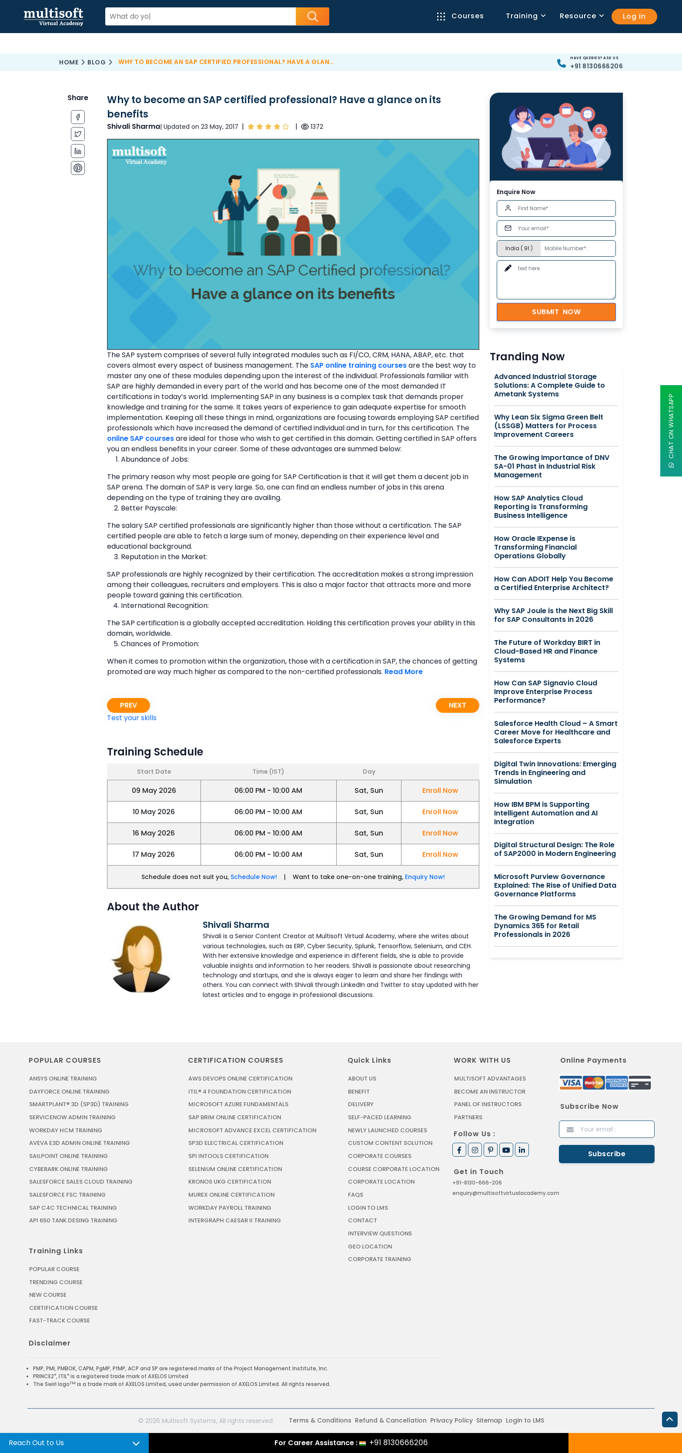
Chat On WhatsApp (671, 431)
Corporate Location (381, 1181)
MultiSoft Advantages (490, 1078)
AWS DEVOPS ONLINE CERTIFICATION (240, 1078)
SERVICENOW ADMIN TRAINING (73, 1117)
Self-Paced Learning (380, 1117)
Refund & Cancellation (391, 1419)
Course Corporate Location (394, 1168)
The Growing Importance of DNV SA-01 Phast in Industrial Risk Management (551, 466)
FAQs (355, 1194)
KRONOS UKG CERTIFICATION (230, 1181)
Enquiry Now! (425, 876)
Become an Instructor (490, 1091)
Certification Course (63, 1307)
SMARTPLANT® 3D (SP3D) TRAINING (79, 1104)
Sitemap (489, 1419)
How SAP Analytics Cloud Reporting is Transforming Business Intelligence (541, 507)
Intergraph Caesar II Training (235, 1220)
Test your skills (132, 718)
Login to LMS (368, 1207)
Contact (363, 1220)
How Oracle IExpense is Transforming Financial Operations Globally (535, 547)
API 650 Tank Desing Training (74, 1220)
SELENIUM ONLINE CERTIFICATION (236, 1168)
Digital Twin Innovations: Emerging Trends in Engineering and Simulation (555, 773)
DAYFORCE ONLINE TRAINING (70, 1091)
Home (68, 62)
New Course (48, 1294)
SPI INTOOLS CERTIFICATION (228, 1155)
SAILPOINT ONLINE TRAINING (69, 1155)
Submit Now (556, 312)
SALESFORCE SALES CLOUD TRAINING (81, 1181)
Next (457, 705)
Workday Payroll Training (230, 1207)
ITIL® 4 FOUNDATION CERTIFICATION (240, 1091)
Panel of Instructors (488, 1104)
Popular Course (54, 1268)
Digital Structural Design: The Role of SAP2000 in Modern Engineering (555, 849)
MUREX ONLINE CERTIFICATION (232, 1194)
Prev (128, 705)
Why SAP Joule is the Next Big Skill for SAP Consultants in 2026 (553, 615)
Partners (468, 1117)
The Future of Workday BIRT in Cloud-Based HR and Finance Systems (547, 651)
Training (525, 16)
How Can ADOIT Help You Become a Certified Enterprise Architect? (553, 583)
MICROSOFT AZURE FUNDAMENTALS (238, 1104)
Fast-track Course (59, 1319)
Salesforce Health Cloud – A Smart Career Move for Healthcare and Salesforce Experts (556, 732)
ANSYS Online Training (64, 1078)
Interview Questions (380, 1232)
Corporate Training (380, 1258)
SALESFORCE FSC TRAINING (68, 1194)
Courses (460, 16)
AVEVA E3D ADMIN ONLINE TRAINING (80, 1143)
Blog (96, 62)
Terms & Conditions (320, 1419)
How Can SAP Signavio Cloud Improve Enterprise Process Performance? (545, 692)
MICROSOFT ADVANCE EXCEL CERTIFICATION (252, 1130)
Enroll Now (440, 790)
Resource (581, 16)
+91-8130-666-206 (477, 1182)
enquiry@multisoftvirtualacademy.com (505, 1192)
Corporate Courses (379, 1155)
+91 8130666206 (596, 66)
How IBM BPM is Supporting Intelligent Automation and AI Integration (546, 813)
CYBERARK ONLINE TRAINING (69, 1168)
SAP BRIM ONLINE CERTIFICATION (235, 1117)
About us (362, 1078)
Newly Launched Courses (387, 1130)
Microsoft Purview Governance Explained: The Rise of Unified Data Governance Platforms (555, 885)
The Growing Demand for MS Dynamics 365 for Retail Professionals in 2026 (545, 926)
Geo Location (370, 1246)
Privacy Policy (451, 1419)
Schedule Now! (254, 876)
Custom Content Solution (391, 1143)
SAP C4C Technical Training (73, 1207)
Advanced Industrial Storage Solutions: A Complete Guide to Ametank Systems (549, 385)
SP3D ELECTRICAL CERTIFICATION (235, 1143)
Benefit (359, 1091)
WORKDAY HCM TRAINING (65, 1130)
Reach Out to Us (36, 1443)
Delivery (360, 1104)
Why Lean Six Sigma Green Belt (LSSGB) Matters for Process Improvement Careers (548, 426)
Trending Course (56, 1281)
